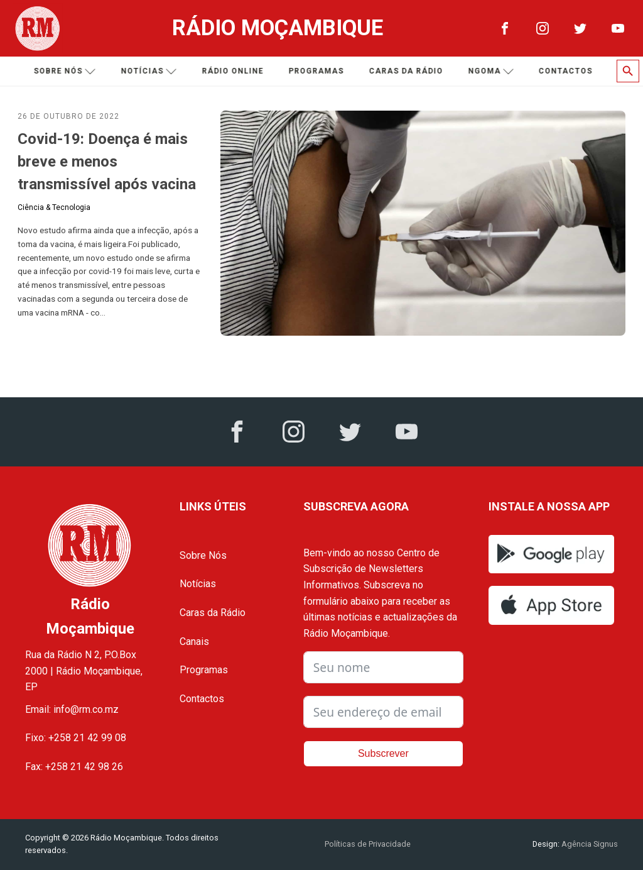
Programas (317, 71)
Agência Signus (588, 844)
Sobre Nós (203, 555)
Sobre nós (66, 71)
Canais (194, 641)
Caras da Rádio (407, 71)
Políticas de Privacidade (368, 844)
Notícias (150, 71)
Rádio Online (234, 71)
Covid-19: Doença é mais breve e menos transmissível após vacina (107, 161)
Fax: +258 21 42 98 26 (74, 767)
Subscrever (383, 753)
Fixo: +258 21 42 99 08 (75, 738)
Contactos (567, 71)
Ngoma (493, 71)
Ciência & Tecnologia (54, 207)
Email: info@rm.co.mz (72, 709)
